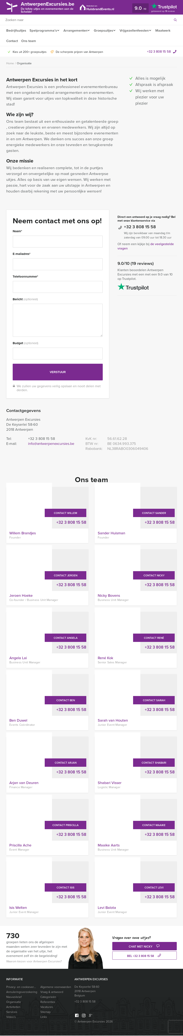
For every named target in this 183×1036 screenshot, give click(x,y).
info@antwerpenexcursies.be (51, 444)
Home (10, 64)
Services (11, 1012)
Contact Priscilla (65, 826)
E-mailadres (21, 254)
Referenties (47, 1002)
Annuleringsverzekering (21, 992)
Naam (17, 231)
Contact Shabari (154, 763)
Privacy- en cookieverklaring (21, 987)
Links (43, 1017)
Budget (25, 343)
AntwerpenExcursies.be (51, 7)
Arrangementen (76, 30)
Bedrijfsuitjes (16, 30)
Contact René (154, 638)
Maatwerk (13, 41)
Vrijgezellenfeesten (137, 30)
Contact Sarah (154, 701)
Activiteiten (13, 1007)
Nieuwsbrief (14, 997)
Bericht (25, 299)
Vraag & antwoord (51, 992)
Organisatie (24, 64)
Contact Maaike (154, 826)
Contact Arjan (66, 763)
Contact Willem (65, 513)
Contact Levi (154, 888)
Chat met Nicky (145, 946)
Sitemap (45, 1012)
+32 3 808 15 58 (159, 52)
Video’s (11, 1017)
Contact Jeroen (65, 576)
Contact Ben (65, 701)
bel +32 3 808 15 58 (144, 956)
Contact (31, 41)
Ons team (48, 41)
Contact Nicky (153, 576)
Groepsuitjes (105, 30)
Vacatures (46, 1007)
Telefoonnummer (25, 277)
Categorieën (48, 997)
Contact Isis (65, 888)
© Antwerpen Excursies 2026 (93, 1022)
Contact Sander (154, 513)
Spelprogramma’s (43, 30)
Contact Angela (66, 638)
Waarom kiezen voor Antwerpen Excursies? (34, 962)
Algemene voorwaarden (55, 987)
